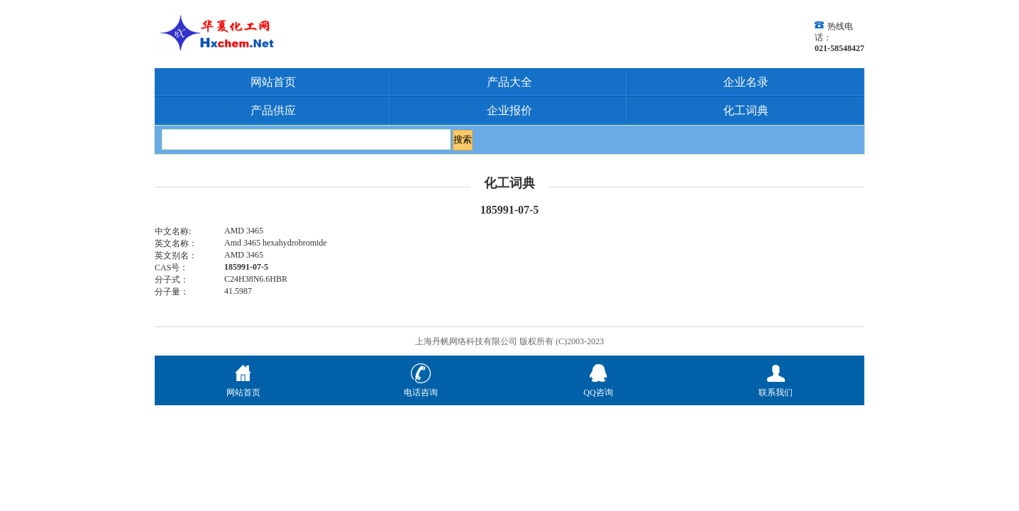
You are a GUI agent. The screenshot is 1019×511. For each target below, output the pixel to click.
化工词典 (746, 110)
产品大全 (509, 82)
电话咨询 (421, 386)
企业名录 (746, 82)
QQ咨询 (597, 386)
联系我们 (776, 386)
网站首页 (273, 82)
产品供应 (273, 110)
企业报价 (509, 110)
